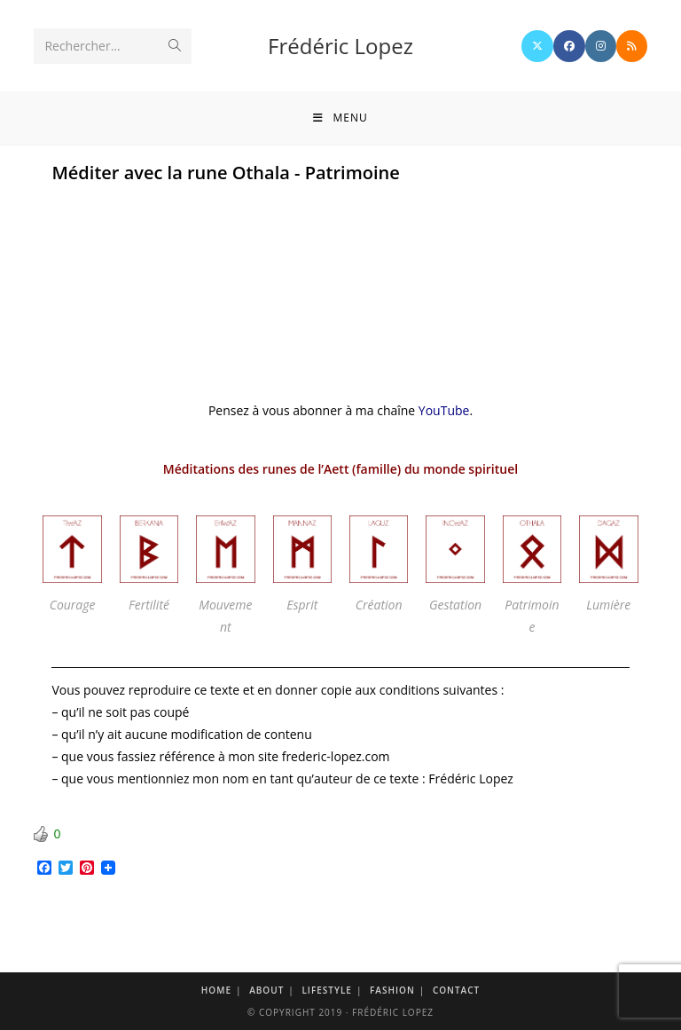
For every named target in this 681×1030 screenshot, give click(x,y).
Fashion (392, 990)
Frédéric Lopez (340, 45)
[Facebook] (569, 46)
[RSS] (631, 46)
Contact (456, 990)
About (266, 990)
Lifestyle (326, 990)
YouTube (444, 410)
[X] (537, 46)
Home (216, 990)
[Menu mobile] (340, 118)
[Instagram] (600, 46)
